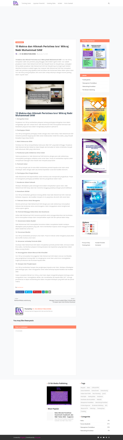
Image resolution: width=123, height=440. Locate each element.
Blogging (22, 437)
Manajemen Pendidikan (90, 83)
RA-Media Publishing (89, 90)
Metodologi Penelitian (89, 86)
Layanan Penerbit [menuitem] (39, 3)
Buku (88, 387)
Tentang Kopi (100, 408)
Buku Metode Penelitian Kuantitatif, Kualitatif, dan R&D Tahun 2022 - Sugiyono (64, 415)
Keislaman (20, 287)
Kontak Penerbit (100, 242)
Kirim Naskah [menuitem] (68, 3)
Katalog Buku (87, 80)
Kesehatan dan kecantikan (88, 399)
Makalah (99, 399)
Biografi (83, 387)
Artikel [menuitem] (60, 3)
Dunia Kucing (104, 390)
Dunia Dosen (95, 390)
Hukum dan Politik (86, 393)
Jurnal (104, 393)
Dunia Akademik (85, 390)
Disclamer (98, 245)
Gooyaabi (38, 437)
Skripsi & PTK (84, 408)
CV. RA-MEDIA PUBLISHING (28, 54)
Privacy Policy (86, 242)
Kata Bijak (83, 396)
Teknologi (92, 408)
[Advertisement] (61, 21)
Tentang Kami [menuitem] (26, 3)
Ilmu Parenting (96, 393)
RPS (106, 405)
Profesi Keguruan (85, 405)
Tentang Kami (86, 245)
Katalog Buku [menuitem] (51, 3)
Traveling (83, 411)
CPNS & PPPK (95, 387)
